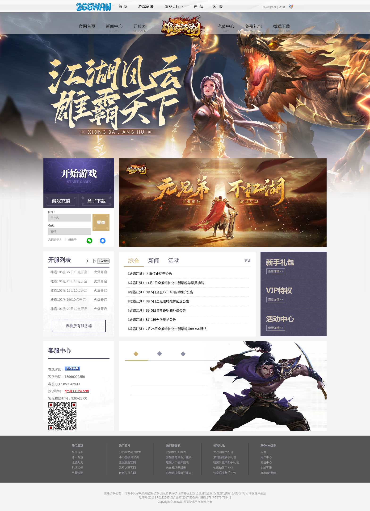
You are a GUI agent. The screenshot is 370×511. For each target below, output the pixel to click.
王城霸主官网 (127, 462)
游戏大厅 (173, 6)
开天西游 (77, 457)
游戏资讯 (146, 6)
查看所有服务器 (79, 326)
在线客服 (266, 467)
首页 (123, 6)
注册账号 (71, 239)
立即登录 (100, 222)
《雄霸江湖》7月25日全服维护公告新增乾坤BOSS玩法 (166, 329)
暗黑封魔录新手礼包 (226, 462)
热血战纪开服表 (176, 467)
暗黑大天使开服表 (177, 462)
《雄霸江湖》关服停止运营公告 (149, 274)
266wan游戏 (268, 472)
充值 (198, 6)
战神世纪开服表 (176, 452)
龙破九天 (77, 462)
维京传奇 (77, 452)
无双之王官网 (127, 467)
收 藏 (282, 6)
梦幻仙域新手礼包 (224, 457)
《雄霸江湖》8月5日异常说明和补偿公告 (156, 310)
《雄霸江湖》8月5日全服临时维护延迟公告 (157, 301)
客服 (218, 6)
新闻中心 (114, 28)
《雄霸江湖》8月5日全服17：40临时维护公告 (159, 292)
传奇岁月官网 (127, 472)
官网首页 (87, 28)
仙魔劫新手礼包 (223, 467)
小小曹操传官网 (129, 457)
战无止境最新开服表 (179, 472)
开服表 (139, 28)
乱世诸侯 (77, 467)
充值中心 (226, 28)
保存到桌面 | (270, 6)
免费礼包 (253, 28)
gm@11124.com (77, 391)
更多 (247, 261)
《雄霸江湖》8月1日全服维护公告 (151, 319)
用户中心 (266, 457)
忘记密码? (54, 239)
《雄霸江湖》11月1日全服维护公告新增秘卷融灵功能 (165, 283)
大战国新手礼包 (223, 452)
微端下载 (281, 28)
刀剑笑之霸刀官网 (130, 452)
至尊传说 (77, 472)
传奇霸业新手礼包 (224, 472)
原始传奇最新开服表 (179, 457)
